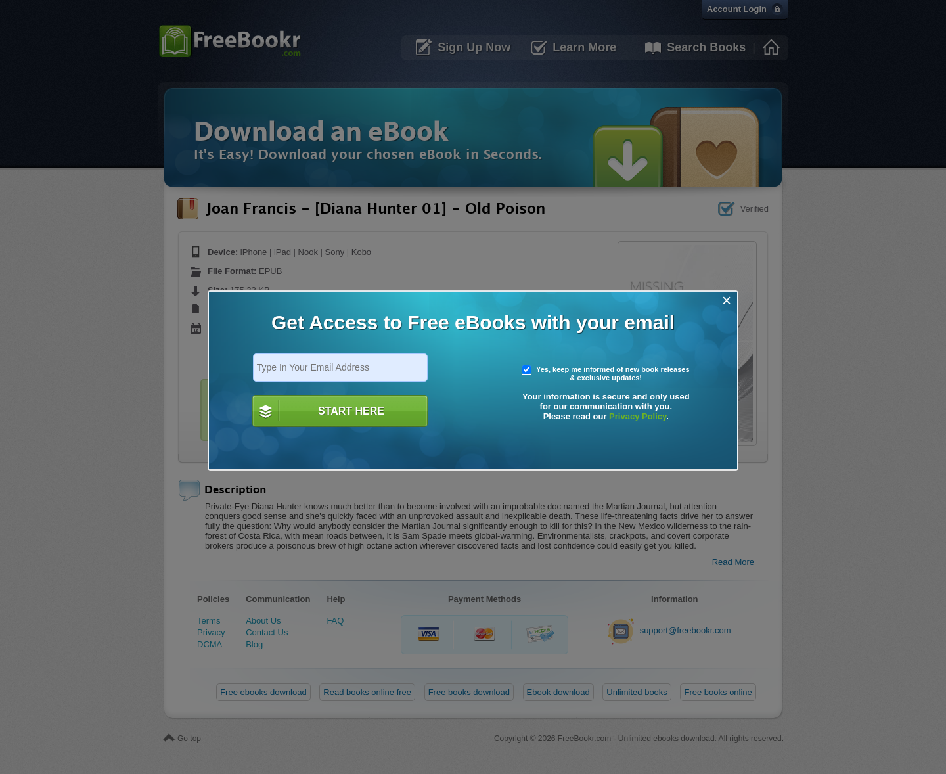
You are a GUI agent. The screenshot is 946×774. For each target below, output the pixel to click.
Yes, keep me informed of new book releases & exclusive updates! (605, 373)
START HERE (351, 411)
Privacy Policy (637, 416)
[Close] (726, 300)
